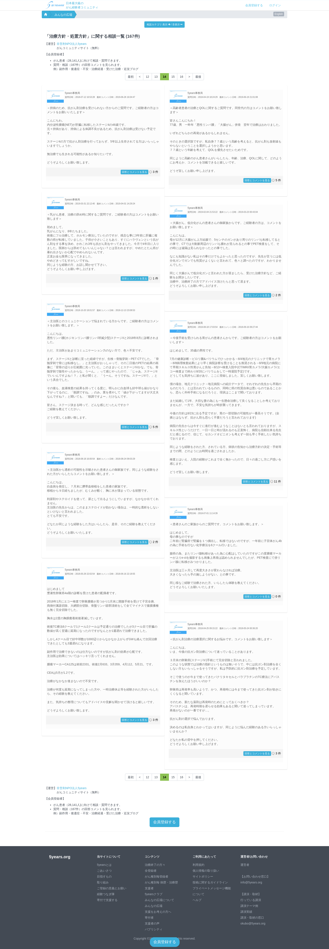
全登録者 (151, 870)
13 (156, 76)
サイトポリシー (203, 876)
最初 (131, 76)
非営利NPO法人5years (71, 43)
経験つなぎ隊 (106, 894)
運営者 (244, 864)
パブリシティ (153, 929)
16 (181, 76)
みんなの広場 (63, 14)
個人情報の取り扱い (206, 870)
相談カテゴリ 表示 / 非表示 (164, 24)
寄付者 (149, 917)
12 (147, 76)
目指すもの (104, 876)
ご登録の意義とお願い (111, 888)
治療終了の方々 (155, 864)
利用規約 (198, 864)
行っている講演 (250, 900)
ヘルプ (197, 900)
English (279, 14)
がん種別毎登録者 (156, 876)
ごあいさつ (104, 870)
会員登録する (254, 5)
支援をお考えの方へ (158, 911)
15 (173, 76)
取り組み (103, 882)
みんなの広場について (159, 900)
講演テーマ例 (249, 906)
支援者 (149, 888)
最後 (198, 76)
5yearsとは (104, 864)
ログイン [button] (275, 5)
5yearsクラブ (153, 894)
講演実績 (246, 911)
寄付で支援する (107, 900)
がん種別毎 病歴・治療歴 (161, 882)
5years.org (59, 856)
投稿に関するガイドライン (210, 882)
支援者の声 (152, 923)
